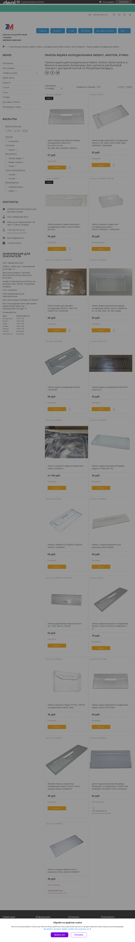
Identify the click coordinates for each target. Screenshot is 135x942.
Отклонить (78, 935)
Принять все (59, 935)
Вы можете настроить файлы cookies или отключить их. (66, 929)
